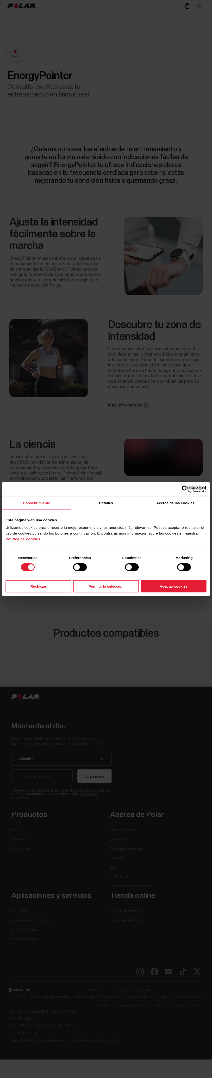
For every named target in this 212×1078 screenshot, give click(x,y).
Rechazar (38, 586)
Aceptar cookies (173, 586)
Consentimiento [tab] (36, 503)
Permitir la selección (106, 586)
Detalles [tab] (106, 503)
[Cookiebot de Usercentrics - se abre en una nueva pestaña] (185, 489)
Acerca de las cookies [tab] (175, 503)
